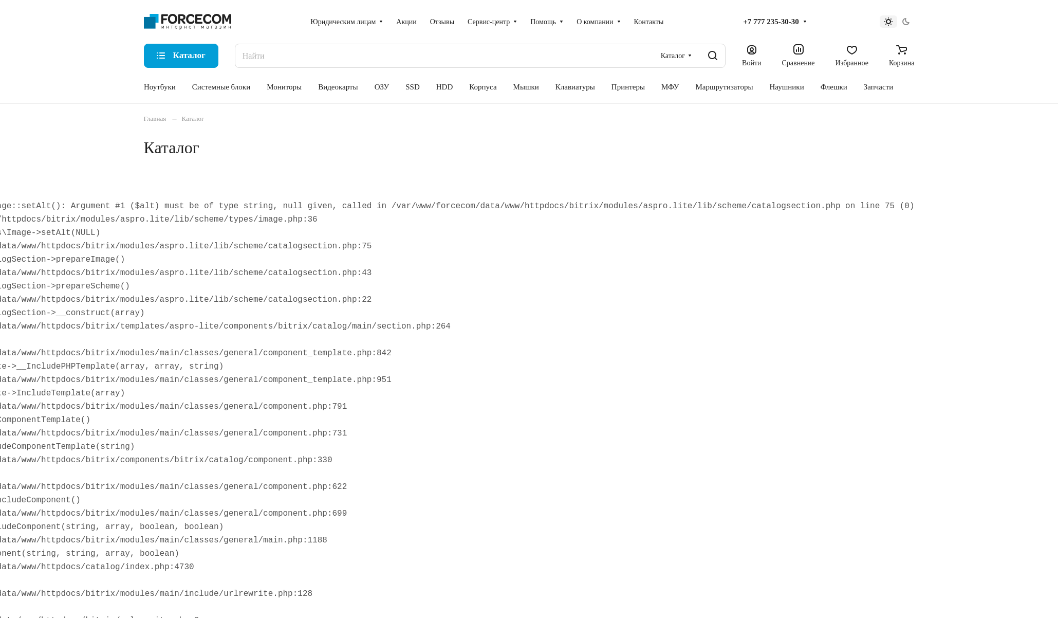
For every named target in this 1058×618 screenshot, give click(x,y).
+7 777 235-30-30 (771, 21)
